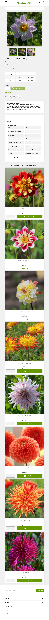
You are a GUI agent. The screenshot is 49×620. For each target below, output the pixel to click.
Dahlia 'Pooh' (24, 208)
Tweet (14, 96)
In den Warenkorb (17, 88)
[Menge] (7, 88)
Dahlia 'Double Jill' (24, 311)
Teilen (10, 96)
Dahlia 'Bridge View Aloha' (24, 363)
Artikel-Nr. (10, 121)
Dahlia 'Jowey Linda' (24, 467)
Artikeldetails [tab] (12, 118)
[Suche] (24, 8)
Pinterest (18, 96)
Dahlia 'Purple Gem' (24, 572)
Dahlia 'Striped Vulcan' (24, 520)
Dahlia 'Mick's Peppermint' (24, 415)
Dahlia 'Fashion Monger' (24, 260)
